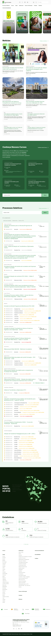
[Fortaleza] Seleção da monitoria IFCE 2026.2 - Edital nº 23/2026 (19, 277)
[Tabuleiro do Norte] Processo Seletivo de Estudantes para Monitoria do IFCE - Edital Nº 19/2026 (19, 399)
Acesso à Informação (28, 5)
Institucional (21, 5)
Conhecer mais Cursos (43, 147)
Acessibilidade (37, 554)
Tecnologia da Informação (23, 562)
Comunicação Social (22, 565)
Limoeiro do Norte (5, 583)
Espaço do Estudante (22, 581)
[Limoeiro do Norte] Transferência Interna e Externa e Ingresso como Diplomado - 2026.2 (18, 329)
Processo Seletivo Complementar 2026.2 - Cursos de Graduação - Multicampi (18, 422)
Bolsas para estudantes (7, 220)
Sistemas (40, 5)
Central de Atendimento (6, 7)
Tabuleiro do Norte (5, 596)
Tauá (3, 598)
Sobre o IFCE (21, 552)
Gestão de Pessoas (22, 558)
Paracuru (4, 590)
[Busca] (43, 2)
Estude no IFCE (21, 220)
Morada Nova (4, 589)
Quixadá (3, 593)
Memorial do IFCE (22, 579)
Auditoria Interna (21, 568)
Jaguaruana (4, 580)
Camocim (4, 563)
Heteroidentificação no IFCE (23, 584)
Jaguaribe (4, 579)
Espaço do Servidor (22, 582)
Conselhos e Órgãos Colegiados (24, 576)
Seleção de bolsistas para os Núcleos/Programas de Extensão (18, 226)
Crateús (3, 569)
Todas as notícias (44, 41)
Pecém (3, 592)
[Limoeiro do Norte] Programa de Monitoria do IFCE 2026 (19, 306)
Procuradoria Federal (22, 575)
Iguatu (3, 576)
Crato (3, 570)
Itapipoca (4, 577)
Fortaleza (4, 572)
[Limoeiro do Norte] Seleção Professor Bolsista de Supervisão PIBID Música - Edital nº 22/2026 (17, 339)
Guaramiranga (4, 573)
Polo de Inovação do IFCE (23, 578)
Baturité (3, 560)
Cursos (12, 5)
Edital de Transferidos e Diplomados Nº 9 (15, 390)
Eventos (20, 586)
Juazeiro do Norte (5, 582)
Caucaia (3, 566)
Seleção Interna (15, 220)
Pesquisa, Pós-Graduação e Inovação (25, 556)
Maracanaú (4, 585)
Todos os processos (44, 208)
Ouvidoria (20, 571)
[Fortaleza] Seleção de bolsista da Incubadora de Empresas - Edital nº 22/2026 (20, 267)
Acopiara (4, 557)
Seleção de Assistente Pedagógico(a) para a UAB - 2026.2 (19, 433)
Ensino (20, 553)
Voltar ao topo (26, 544)
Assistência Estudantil (22, 563)
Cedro (3, 567)
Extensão (20, 555)
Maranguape (4, 586)
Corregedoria (21, 573)
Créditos (36, 558)
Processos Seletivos (6, 5)
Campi (16, 5)
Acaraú (3, 556)
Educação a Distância (22, 560)
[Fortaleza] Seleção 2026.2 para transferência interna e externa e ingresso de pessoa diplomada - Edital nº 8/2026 (19, 286)
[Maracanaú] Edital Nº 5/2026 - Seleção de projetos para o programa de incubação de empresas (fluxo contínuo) (19, 380)
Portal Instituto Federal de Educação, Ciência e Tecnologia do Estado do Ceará (6, 2)
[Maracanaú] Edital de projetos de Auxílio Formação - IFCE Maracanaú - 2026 (19, 358)
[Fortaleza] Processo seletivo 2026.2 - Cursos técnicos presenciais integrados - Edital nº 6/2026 (18, 295)
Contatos (35, 5)
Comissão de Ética (22, 572)
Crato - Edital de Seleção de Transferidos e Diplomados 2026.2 (19, 247)
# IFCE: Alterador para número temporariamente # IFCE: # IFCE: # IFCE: (22, 212)
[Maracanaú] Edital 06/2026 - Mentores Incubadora (18, 349)
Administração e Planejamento (24, 559)
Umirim (3, 602)
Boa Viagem (4, 561)
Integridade (21, 569)
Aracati (3, 559)
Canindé (3, 564)
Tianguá (3, 599)
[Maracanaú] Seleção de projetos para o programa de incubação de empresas (18, 371)
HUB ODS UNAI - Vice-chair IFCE (24, 585)
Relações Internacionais (23, 566)
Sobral (3, 595)
